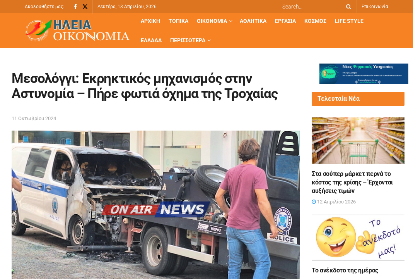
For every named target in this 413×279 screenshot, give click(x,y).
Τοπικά (178, 21)
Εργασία (285, 21)
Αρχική (150, 21)
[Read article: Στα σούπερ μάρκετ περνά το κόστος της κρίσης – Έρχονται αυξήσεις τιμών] (358, 140)
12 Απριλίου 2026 (334, 202)
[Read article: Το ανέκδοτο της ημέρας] (358, 237)
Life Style (349, 21)
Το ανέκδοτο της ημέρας (345, 270)
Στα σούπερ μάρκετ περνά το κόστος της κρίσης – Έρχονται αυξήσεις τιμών (352, 182)
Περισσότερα (187, 40)
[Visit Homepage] (77, 30)
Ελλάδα (151, 40)
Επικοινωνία (375, 6)
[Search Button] (347, 6)
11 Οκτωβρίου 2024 (34, 118)
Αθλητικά (253, 21)
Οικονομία (212, 21)
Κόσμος (315, 21)
